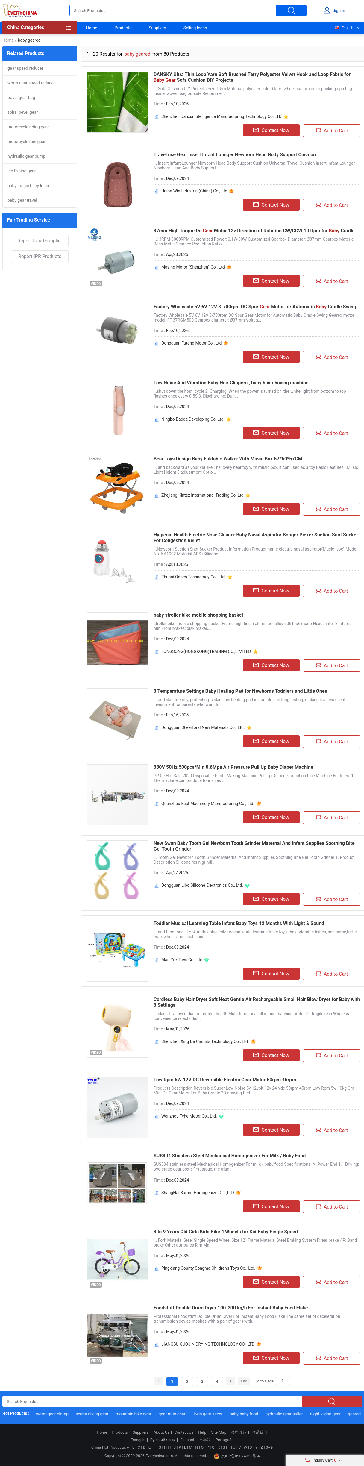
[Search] (282, 1381)
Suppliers (157, 27)
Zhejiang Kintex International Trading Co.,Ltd (202, 495)
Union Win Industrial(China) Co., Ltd (194, 191)
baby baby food (250, 1414)
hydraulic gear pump (26, 156)
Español (187, 1440)
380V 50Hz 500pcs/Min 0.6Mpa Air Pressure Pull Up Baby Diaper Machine (233, 767)
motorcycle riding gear (28, 127)
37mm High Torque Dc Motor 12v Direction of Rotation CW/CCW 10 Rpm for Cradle (254, 231)
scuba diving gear (99, 1414)
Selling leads (195, 27)
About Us (161, 1432)
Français (138, 1440)
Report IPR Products (39, 256)
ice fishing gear (21, 171)
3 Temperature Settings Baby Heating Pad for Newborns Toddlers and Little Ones (240, 691)
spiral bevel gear (22, 112)
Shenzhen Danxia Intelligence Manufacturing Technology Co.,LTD (221, 116)
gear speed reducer (25, 68)
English (343, 28)
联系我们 (259, 1432)
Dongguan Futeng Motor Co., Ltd (191, 343)
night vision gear (332, 1414)
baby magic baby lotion (29, 185)
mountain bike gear (140, 1414)
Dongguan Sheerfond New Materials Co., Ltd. (203, 727)
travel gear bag (21, 97)
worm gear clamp (59, 1414)
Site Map (218, 1432)
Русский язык (162, 1440)
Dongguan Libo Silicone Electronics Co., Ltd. (202, 885)
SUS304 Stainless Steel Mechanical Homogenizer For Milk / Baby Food (230, 1156)
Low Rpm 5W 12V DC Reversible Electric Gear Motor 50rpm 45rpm (225, 1080)
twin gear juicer (215, 1414)
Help (202, 1432)
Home (91, 27)
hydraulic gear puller (291, 1414)
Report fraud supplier (39, 241)
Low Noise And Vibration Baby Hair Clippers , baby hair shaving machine (231, 383)
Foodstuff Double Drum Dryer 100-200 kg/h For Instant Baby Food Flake (231, 1308)
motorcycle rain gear (26, 141)
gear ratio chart (179, 1414)
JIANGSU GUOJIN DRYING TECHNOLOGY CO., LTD (207, 1344)
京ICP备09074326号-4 (237, 1456)
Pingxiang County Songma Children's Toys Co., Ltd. (208, 1268)
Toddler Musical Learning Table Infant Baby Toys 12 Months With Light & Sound (239, 923)
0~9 (269, 1447)
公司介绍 (239, 1432)
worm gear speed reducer (31, 83)
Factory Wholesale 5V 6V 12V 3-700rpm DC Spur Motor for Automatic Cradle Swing (255, 307)
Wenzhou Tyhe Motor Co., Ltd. (189, 1116)
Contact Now (271, 130)
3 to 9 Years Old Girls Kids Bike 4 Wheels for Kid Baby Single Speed (226, 1232)
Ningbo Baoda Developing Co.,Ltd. (193, 419)
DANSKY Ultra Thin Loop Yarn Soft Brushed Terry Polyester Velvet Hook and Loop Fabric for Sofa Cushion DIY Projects (252, 77)
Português (224, 1440)
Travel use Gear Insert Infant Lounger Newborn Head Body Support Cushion (235, 154)
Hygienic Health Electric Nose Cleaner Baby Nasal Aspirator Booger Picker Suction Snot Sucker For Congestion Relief (256, 537)
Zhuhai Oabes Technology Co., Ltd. (193, 576)
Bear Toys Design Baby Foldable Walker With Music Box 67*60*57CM (228, 459)
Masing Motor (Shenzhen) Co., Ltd (193, 267)
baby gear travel (22, 200)
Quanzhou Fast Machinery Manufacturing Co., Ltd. (207, 803)
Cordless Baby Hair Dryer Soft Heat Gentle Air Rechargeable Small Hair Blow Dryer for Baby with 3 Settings (257, 1002)
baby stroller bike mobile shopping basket (198, 615)
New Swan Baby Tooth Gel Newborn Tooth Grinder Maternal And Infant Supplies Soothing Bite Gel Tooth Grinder (254, 846)
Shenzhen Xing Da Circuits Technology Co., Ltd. (205, 1041)
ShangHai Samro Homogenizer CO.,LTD (197, 1192)
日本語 (205, 1440)
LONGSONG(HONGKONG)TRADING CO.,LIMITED (206, 651)
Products (123, 27)
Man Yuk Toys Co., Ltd (181, 959)
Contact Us (183, 1432)
